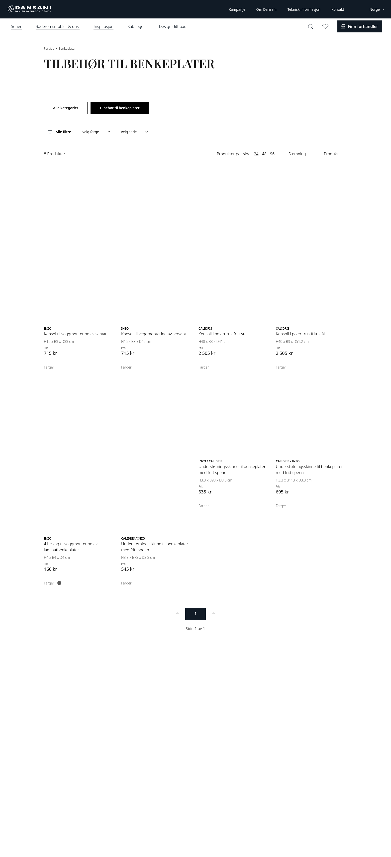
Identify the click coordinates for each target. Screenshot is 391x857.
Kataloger (136, 26)
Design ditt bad (173, 26)
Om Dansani (266, 9)
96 (272, 154)
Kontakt (337, 9)
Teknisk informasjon (304, 9)
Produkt (331, 154)
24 (256, 154)
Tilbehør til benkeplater (119, 107)
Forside (49, 48)
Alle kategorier (65, 107)
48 (264, 154)
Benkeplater (67, 48)
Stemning (297, 154)
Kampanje (237, 9)
